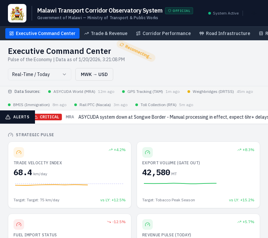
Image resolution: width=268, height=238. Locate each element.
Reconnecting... (136, 50)
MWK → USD (94, 74)
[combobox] (39, 74)
